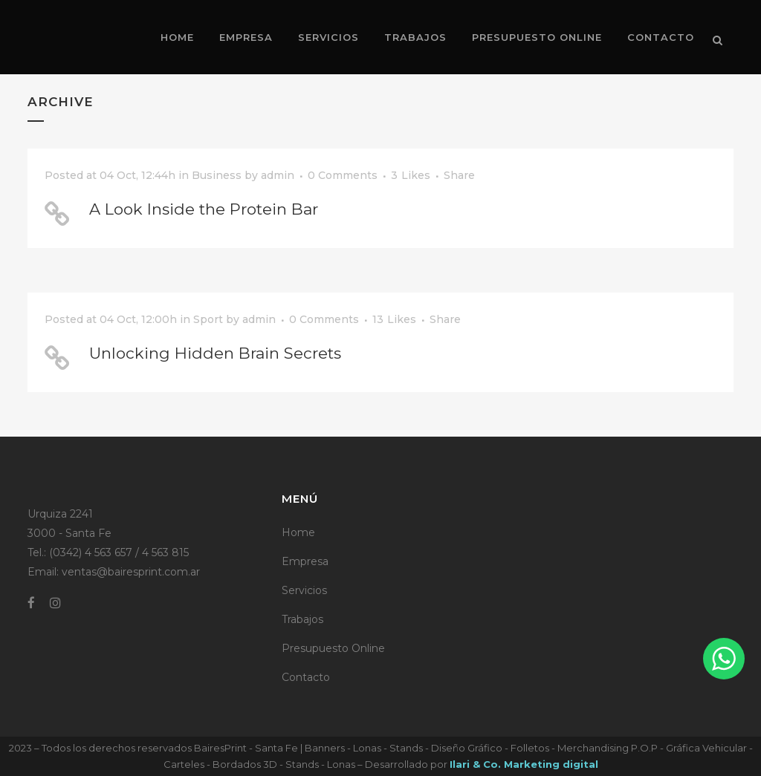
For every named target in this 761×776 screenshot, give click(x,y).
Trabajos (302, 619)
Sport (208, 319)
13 (394, 319)
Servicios (304, 590)
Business (217, 175)
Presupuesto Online (333, 648)
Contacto (306, 677)
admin (277, 175)
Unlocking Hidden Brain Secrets (215, 353)
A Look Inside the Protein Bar (203, 209)
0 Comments (343, 175)
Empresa (305, 561)
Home (298, 532)
